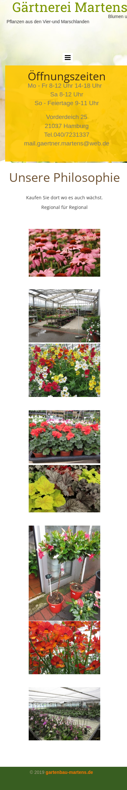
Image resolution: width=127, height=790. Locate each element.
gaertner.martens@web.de (73, 143)
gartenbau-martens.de (69, 772)
